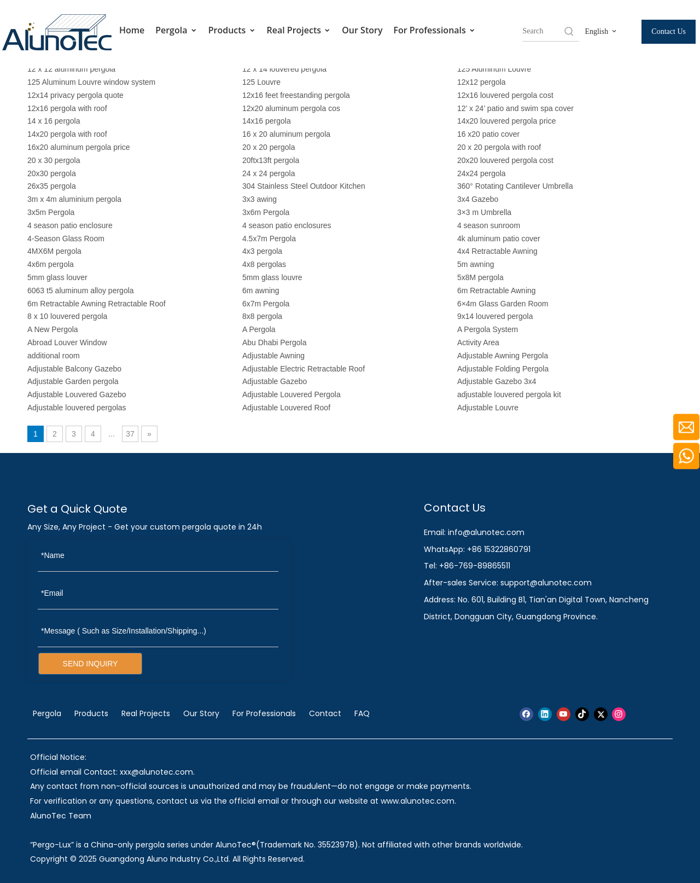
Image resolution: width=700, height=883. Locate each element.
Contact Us (668, 31)
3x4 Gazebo (478, 199)
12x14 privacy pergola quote (75, 95)
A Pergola (259, 329)
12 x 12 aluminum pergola (71, 69)
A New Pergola (52, 329)
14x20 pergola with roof (67, 134)
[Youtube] (563, 714)
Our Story (362, 30)
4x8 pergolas (264, 264)
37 (130, 433)
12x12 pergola (481, 82)
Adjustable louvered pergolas (76, 407)
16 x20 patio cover (488, 134)
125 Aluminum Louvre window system (91, 82)
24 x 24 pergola (268, 173)
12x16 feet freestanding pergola (296, 95)
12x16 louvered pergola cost (505, 95)
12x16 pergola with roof (67, 108)
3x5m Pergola (50, 212)
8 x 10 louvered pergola (67, 316)
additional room (53, 355)
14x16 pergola (266, 121)
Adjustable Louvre (487, 407)
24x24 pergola (481, 173)
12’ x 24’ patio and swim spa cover (515, 108)
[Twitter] (601, 714)
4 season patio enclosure (70, 225)
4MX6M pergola (54, 251)
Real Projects (299, 30)
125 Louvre (261, 82)
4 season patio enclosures (286, 225)
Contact (325, 713)
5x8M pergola (480, 277)
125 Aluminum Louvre (494, 69)
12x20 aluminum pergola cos (291, 108)
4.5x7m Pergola (269, 238)
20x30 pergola (51, 173)
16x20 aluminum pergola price (78, 147)
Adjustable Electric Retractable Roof (303, 368)
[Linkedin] (545, 714)
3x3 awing (259, 199)
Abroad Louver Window (67, 342)
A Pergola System (487, 329)
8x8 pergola (262, 316)
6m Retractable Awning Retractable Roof (96, 303)
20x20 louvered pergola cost (505, 160)
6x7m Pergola (265, 303)
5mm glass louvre (272, 277)
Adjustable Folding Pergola (503, 368)
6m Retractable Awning (496, 290)
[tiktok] (582, 714)
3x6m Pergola (265, 212)
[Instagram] (619, 714)
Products (232, 30)
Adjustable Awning (273, 355)
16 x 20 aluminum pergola (286, 134)
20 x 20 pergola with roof (499, 147)
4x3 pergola (262, 251)
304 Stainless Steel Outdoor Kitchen (303, 186)
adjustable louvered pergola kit (509, 394)
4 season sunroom (488, 225)
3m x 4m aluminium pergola (74, 199)
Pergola (176, 30)
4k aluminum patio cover (498, 238)
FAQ (362, 713)
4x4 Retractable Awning (497, 251)
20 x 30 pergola (53, 160)
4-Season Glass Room (65, 238)
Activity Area (478, 342)
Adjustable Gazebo (274, 381)
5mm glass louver (57, 277)
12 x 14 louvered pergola (284, 69)
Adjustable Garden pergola (73, 381)
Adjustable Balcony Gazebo (75, 368)
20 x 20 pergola (268, 147)
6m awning (260, 290)
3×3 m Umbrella (484, 212)
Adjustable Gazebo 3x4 (496, 381)
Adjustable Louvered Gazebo (76, 394)
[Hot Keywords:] (569, 31)
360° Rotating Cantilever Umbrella (515, 186)
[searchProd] (542, 31)
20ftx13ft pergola (270, 160)
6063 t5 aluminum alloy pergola (80, 290)
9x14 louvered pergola (495, 316)
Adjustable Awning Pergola (502, 355)
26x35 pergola (51, 186)
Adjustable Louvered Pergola (291, 394)
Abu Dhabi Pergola (274, 342)
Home (131, 30)
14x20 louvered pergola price (506, 121)
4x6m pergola (50, 264)
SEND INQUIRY (90, 663)
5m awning (475, 264)
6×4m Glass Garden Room (503, 303)
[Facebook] (526, 714)
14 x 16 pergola (53, 121)
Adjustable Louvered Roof (286, 407)
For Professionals (434, 30)
